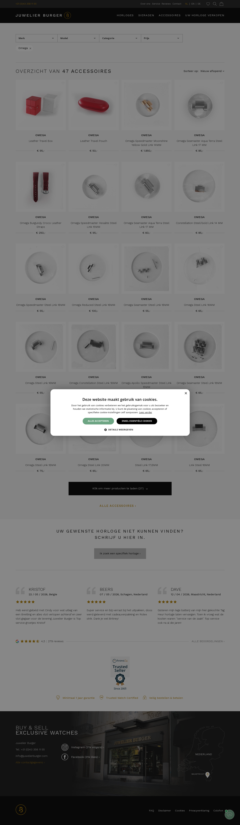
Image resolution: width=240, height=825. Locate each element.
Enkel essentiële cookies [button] (137, 420)
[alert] (120, 412)
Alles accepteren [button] (98, 420)
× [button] (185, 393)
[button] (120, 429)
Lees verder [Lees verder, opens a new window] (145, 412)
